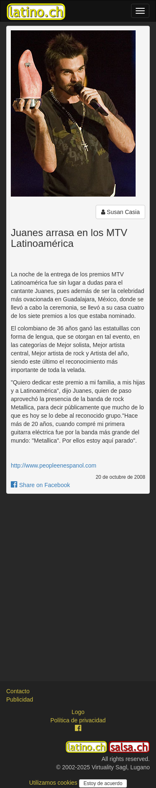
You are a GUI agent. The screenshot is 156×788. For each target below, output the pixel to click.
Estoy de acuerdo (103, 783)
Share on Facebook (40, 485)
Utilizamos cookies (54, 782)
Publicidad (19, 699)
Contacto (18, 691)
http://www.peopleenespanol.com (53, 465)
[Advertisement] (78, 580)
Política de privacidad (78, 720)
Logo (78, 712)
